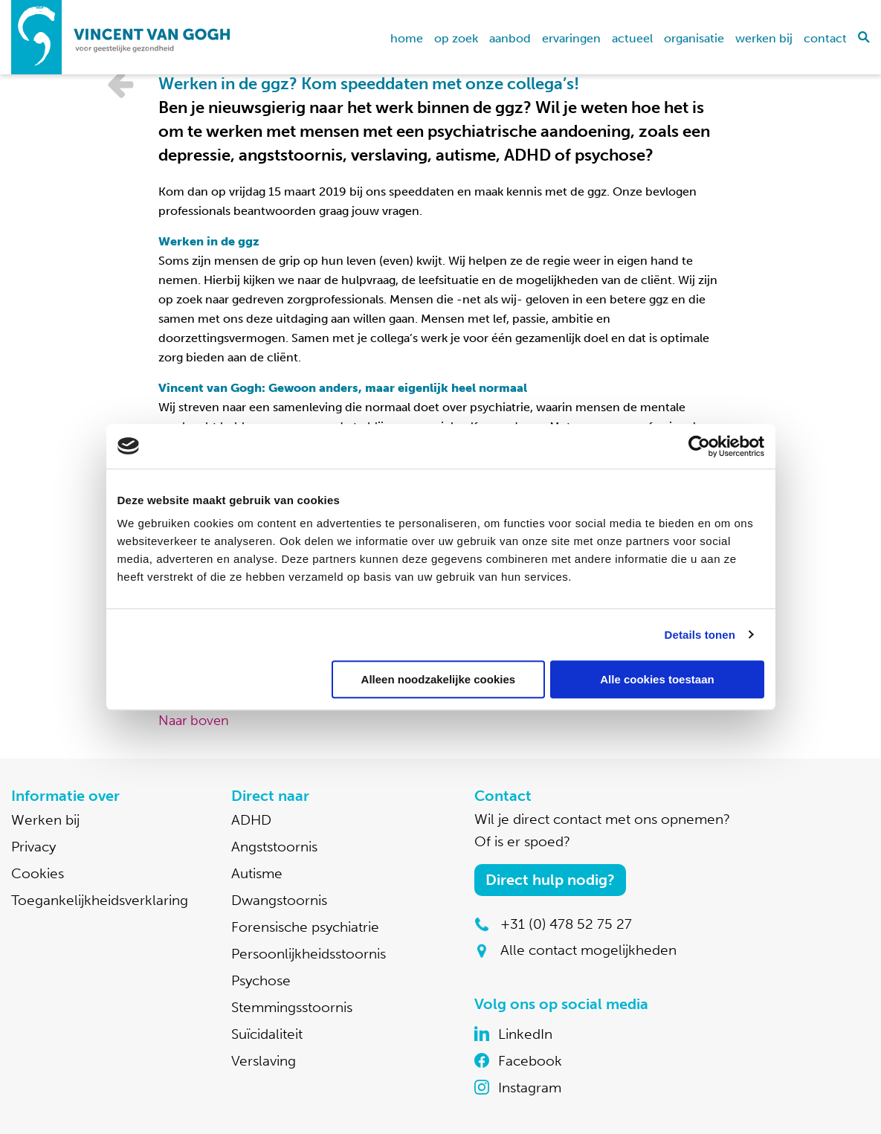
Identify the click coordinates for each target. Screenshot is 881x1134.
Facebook (530, 1060)
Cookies (37, 873)
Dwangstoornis (279, 900)
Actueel (632, 38)
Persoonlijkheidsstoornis (308, 953)
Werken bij (764, 38)
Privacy (33, 846)
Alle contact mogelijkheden (588, 950)
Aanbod (510, 38)
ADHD (251, 819)
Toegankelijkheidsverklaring (99, 900)
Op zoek (456, 38)
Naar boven (193, 720)
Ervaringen (571, 38)
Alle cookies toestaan (657, 679)
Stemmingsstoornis (291, 1007)
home (406, 38)
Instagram (529, 1087)
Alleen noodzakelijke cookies (438, 679)
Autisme (257, 873)
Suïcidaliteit (267, 1034)
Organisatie (694, 38)
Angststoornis (274, 846)
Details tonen (700, 634)
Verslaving (263, 1060)
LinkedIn (525, 1034)
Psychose (261, 980)
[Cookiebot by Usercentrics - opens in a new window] (699, 446)
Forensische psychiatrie (305, 926)
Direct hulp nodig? (550, 880)
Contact (825, 38)
